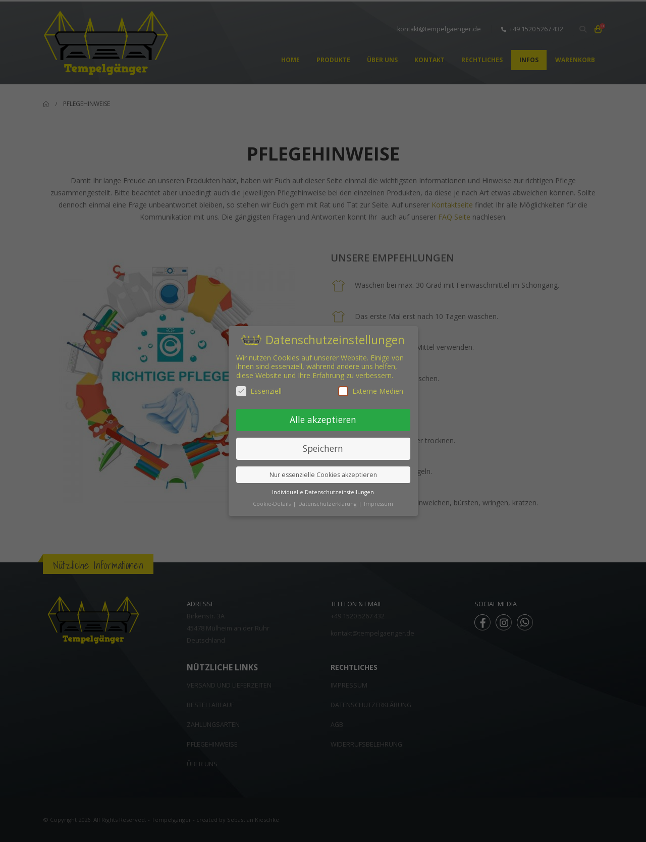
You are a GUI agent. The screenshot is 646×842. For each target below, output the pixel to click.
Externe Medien (370, 391)
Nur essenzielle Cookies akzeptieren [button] (323, 474)
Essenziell (259, 391)
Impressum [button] (378, 503)
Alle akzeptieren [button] (323, 419)
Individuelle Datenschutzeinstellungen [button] (323, 492)
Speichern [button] (323, 448)
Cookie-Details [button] (272, 503)
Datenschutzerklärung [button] (328, 503)
